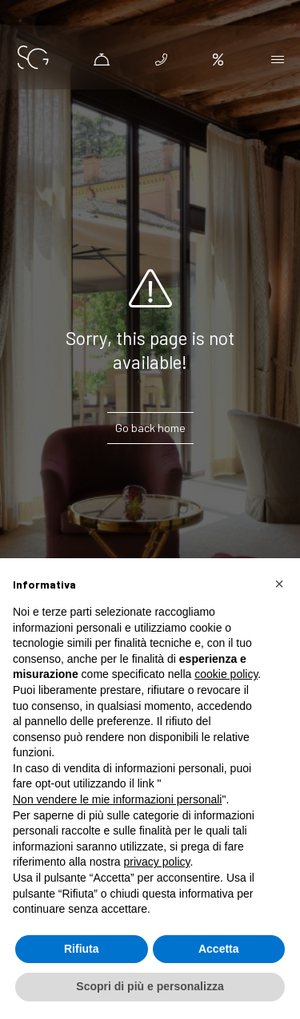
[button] (279, 584)
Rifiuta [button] (81, 948)
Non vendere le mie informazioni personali (117, 799)
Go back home (150, 427)
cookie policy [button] (226, 674)
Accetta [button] (218, 948)
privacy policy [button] (157, 861)
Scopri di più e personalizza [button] (149, 986)
